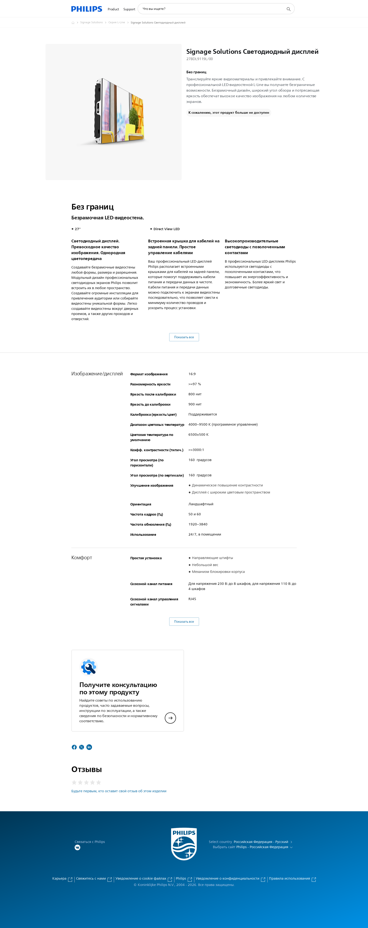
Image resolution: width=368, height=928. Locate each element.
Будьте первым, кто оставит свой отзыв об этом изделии (118, 791)
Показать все (184, 337)
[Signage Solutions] (94, 22)
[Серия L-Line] (119, 22)
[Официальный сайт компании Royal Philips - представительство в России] (75, 22)
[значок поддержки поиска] (288, 9)
